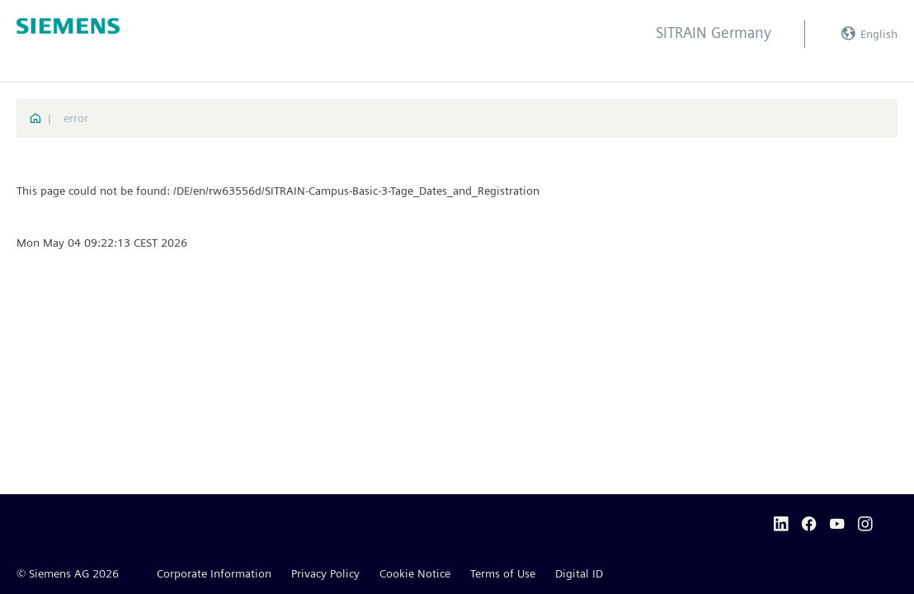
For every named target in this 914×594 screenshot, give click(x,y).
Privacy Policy (325, 573)
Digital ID (579, 573)
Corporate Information (214, 573)
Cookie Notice (414, 573)
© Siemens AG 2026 (67, 573)
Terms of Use (502, 573)
